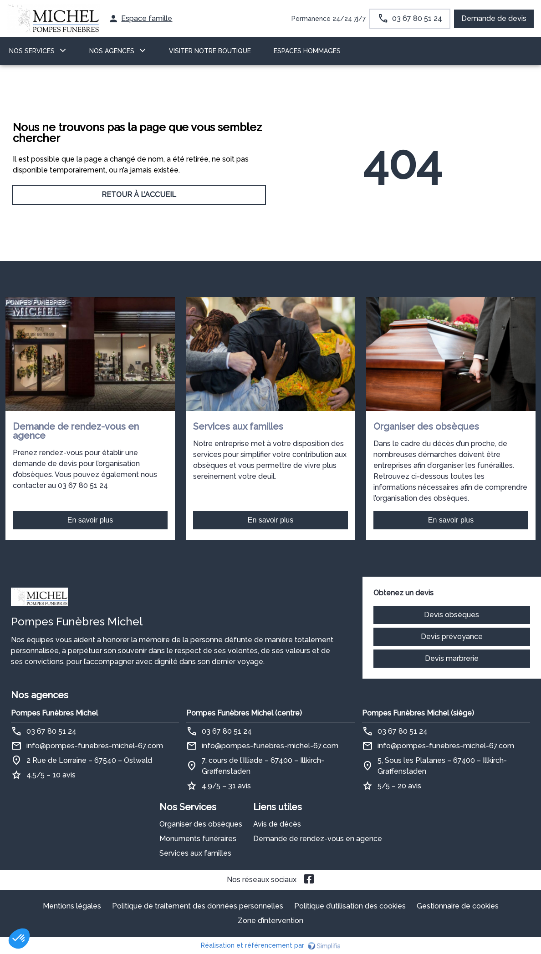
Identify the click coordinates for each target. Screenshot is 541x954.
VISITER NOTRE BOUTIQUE (210, 51)
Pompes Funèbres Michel (54, 713)
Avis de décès (277, 824)
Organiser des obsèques (200, 824)
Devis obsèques (451, 614)
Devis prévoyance (452, 636)
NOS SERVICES (32, 51)
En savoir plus (90, 520)
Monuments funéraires (197, 838)
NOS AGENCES (111, 51)
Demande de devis (493, 18)
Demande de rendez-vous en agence (317, 838)
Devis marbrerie (452, 658)
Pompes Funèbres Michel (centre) (244, 713)
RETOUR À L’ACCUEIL (139, 194)
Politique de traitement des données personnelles (197, 906)
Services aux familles (195, 853)
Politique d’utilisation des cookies (350, 906)
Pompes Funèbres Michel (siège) (418, 713)
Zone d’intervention (270, 920)
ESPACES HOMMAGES (307, 51)
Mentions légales (72, 906)
